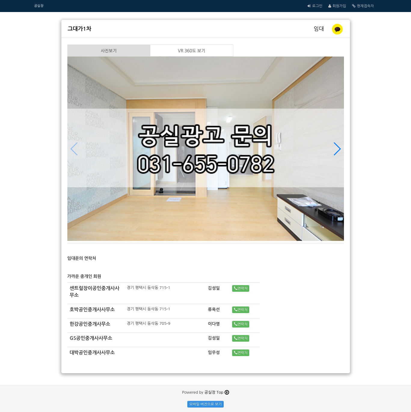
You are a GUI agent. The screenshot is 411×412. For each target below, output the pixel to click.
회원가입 (339, 6)
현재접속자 (365, 6)
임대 (320, 29)
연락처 (241, 288)
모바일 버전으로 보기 (205, 404)
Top (222, 392)
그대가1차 (79, 29)
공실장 (39, 6)
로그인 (317, 6)
